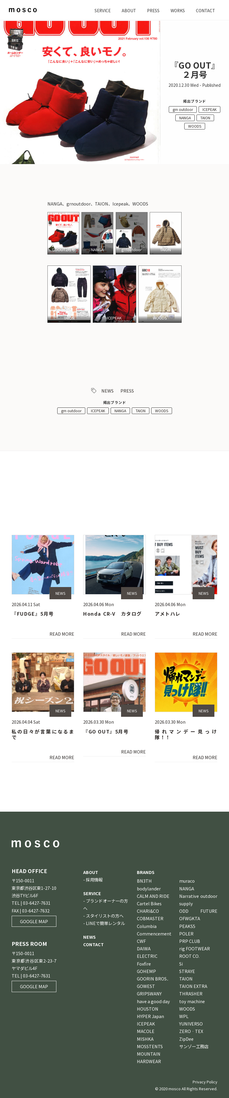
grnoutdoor (131, 249)
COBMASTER (150, 918)
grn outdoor (183, 109)
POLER (186, 933)
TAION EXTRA (193, 986)
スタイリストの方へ (104, 915)
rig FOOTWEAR (194, 948)
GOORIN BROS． (154, 978)
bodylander (149, 888)
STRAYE (187, 971)
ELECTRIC (147, 956)
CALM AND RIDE (153, 896)
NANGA (185, 117)
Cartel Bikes (149, 903)
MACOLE (145, 1031)
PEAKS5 (187, 926)
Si (181, 963)
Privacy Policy (205, 1082)
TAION (205, 117)
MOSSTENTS (150, 1046)
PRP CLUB (189, 941)
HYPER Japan (150, 1016)
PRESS (150, 10)
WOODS (194, 126)
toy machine (192, 1001)
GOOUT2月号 (63, 249)
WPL (183, 1016)
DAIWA (144, 948)
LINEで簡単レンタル (105, 923)
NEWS (107, 390)
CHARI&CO (148, 911)
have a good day (153, 1001)
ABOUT (125, 10)
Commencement (154, 933)
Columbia (147, 926)
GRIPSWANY (149, 994)
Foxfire (144, 963)
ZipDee (186, 1039)
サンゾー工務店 (193, 1046)
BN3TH (144, 881)
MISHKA (145, 1039)
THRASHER (190, 994)
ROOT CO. (189, 956)
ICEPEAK (209, 109)
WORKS (176, 10)
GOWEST (146, 986)
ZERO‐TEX (191, 1031)
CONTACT (205, 10)
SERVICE (98, 10)
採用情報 (94, 880)
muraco (187, 881)
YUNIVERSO (191, 1023)
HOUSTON (147, 1009)
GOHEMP (146, 971)
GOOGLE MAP (34, 921)
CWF (141, 941)
